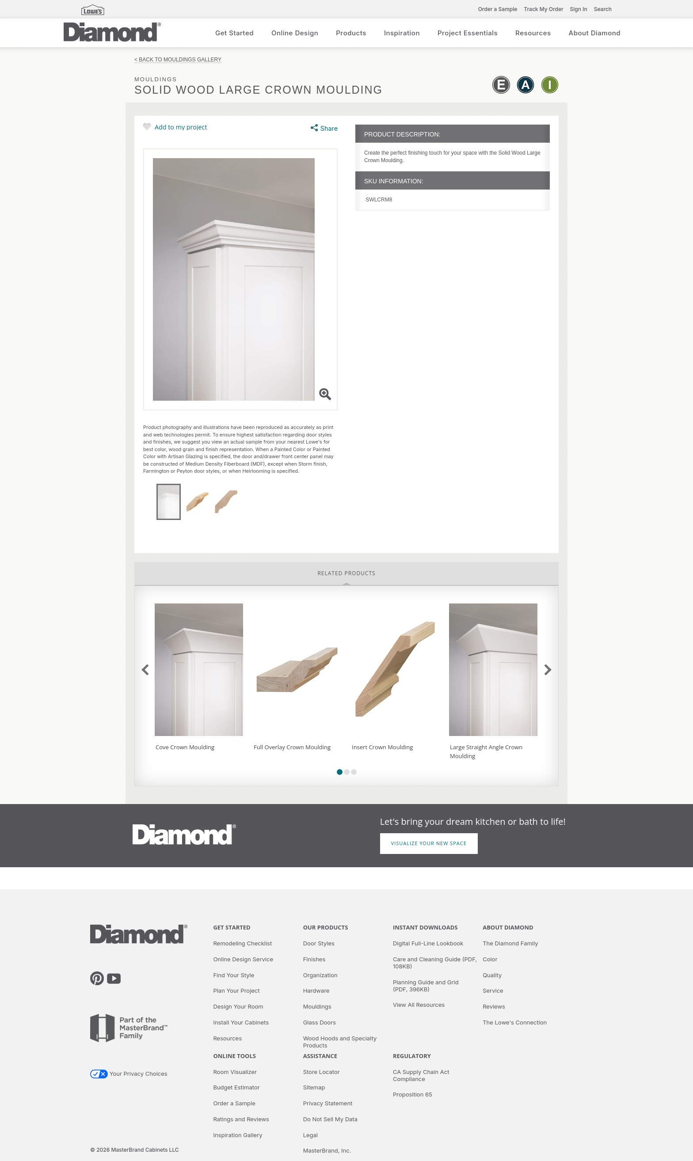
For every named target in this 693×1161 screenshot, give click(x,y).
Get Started (234, 33)
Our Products (325, 927)
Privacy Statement (328, 1103)
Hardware (316, 990)
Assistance (320, 1056)
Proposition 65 (412, 1094)
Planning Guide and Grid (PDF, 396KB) (426, 986)
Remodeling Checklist (242, 943)
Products (351, 33)
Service (493, 990)
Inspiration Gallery (237, 1134)
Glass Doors (319, 1022)
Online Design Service (243, 959)
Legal (310, 1134)
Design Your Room (238, 1006)
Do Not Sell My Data (330, 1119)
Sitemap (314, 1087)
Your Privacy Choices (129, 1073)
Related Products (346, 573)
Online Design (294, 33)
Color (490, 959)
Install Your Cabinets (241, 1022)
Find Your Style (233, 975)
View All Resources (419, 1004)
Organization (320, 975)
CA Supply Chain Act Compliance (421, 1075)
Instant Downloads (425, 927)
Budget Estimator (236, 1087)
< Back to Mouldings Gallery (177, 60)
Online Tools (234, 1056)
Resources (533, 33)
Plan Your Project (236, 990)
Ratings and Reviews (241, 1119)
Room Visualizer (235, 1071)
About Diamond (595, 33)
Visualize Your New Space (429, 843)
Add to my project (181, 126)
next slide (545, 669)
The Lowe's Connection (515, 1022)
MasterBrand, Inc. (327, 1150)
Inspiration (402, 33)
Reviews (494, 1006)
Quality (492, 975)
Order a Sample (498, 9)
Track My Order (543, 9)
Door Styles (319, 943)
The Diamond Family (510, 943)
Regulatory (412, 1056)
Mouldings (317, 1006)
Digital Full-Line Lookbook (428, 943)
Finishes (314, 959)
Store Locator (321, 1071)
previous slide (146, 669)
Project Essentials (468, 33)
